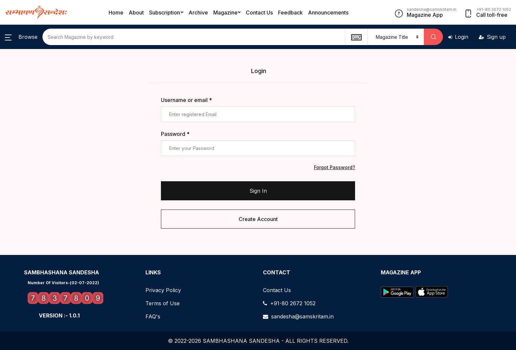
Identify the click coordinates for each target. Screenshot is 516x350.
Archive (198, 12)
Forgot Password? (334, 167)
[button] (21, 37)
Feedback (290, 12)
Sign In (258, 191)
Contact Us (259, 12)
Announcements (328, 12)
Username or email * (186, 100)
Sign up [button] (492, 37)
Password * (175, 134)
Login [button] (458, 37)
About (136, 12)
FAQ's (152, 316)
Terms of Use (162, 303)
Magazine (225, 12)
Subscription (164, 12)
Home (116, 12)
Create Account (258, 219)
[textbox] (356, 37)
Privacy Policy (163, 290)
